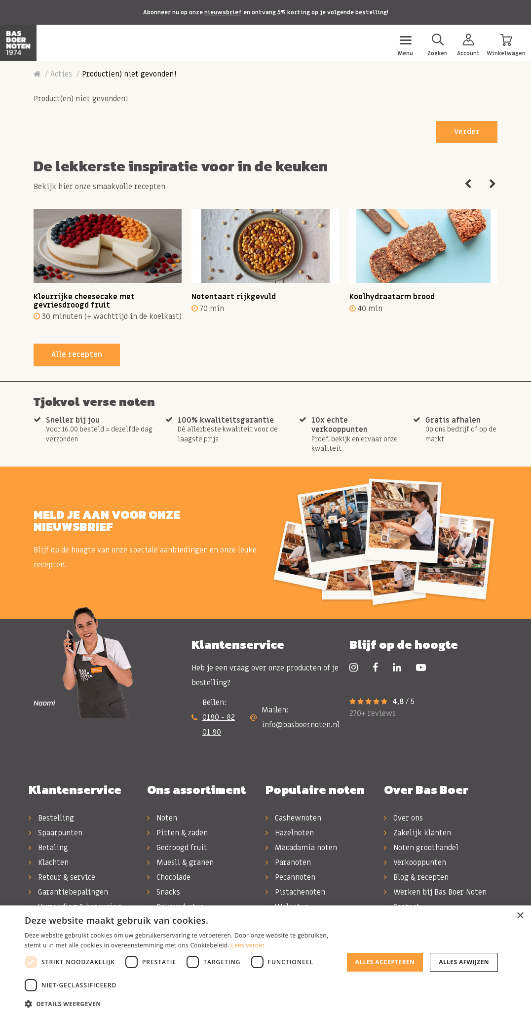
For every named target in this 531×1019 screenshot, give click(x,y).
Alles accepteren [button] (385, 962)
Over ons (403, 818)
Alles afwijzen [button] (464, 962)
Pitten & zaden (177, 833)
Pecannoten (290, 877)
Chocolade (168, 877)
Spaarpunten (55, 833)
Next (492, 184)
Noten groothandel (421, 848)
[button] (180, 1004)
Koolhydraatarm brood (392, 297)
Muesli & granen (180, 862)
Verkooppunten (415, 862)
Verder (467, 132)
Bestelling (51, 818)
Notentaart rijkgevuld (233, 297)
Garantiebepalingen (68, 892)
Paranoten (288, 862)
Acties (61, 74)
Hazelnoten (290, 833)
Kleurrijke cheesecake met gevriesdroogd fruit (84, 301)
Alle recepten (76, 354)
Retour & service (62, 877)
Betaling (48, 848)
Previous (468, 184)
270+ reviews (372, 713)
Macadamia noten (301, 848)
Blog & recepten (416, 877)
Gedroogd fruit (177, 848)
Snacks (163, 892)
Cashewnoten (293, 818)
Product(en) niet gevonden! (129, 74)
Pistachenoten (295, 892)
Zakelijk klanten (417, 833)
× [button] (520, 916)
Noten (162, 818)
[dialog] (265, 962)
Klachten (49, 862)
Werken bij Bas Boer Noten (435, 892)
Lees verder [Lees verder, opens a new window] (248, 945)
